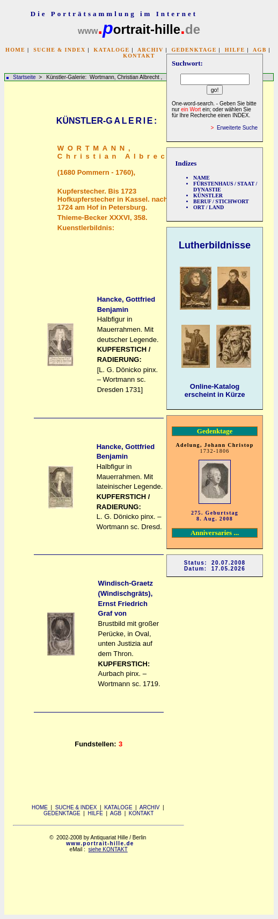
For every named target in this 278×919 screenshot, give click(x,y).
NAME (201, 178)
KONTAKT (139, 56)
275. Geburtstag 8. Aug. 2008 (214, 516)
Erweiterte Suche (237, 128)
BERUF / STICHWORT (221, 201)
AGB (260, 50)
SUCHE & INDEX (59, 50)
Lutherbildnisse (215, 245)
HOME (15, 50)
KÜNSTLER (208, 195)
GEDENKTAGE (193, 50)
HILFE (235, 50)
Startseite (24, 77)
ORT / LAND (208, 207)
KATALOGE (112, 50)
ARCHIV (150, 50)
